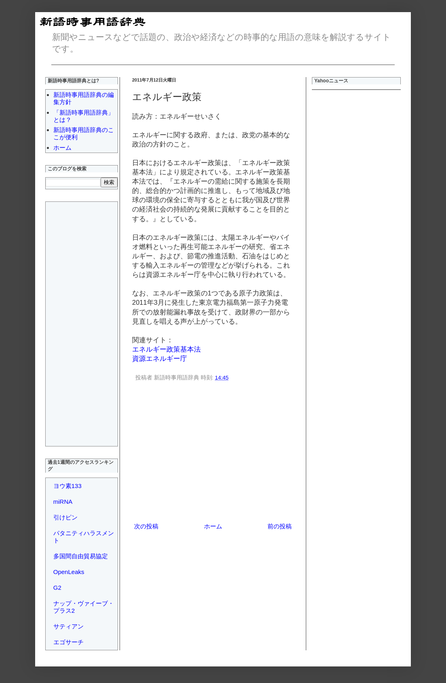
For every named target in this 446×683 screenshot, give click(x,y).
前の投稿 (279, 526)
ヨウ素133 (67, 485)
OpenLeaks (68, 571)
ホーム (213, 526)
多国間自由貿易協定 (80, 556)
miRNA (63, 501)
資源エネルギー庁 (159, 358)
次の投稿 (146, 526)
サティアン (68, 626)
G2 (57, 587)
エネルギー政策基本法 (166, 349)
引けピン (65, 517)
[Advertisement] (213, 453)
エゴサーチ (68, 642)
